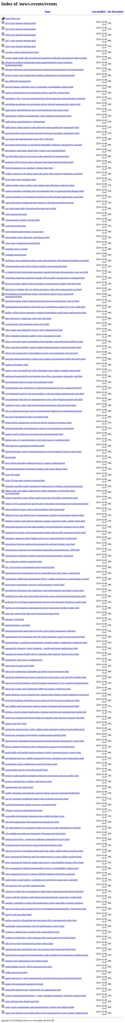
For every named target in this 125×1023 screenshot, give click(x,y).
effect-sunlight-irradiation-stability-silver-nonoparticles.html (33, 336)
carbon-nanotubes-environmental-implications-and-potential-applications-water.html (44, 197)
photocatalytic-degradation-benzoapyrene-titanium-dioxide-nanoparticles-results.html (44, 741)
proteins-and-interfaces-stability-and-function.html (28, 781)
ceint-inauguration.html (16, 214)
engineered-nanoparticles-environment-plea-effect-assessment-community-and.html (43, 376)
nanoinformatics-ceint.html (17, 625)
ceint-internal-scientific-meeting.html (22, 220)
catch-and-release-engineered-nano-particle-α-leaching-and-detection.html (39, 202)
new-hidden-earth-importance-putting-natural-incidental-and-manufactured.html (42, 706)
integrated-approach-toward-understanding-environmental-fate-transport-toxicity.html (44, 527)
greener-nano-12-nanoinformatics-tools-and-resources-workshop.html (37, 440)
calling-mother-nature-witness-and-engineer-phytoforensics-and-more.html (39, 185)
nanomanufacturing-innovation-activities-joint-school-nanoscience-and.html (40, 631)
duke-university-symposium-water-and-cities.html (28, 318)
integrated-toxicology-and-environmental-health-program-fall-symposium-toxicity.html (45, 532)
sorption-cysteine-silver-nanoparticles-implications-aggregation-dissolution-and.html (44, 891)
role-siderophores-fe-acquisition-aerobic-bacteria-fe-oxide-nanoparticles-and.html (43, 828)
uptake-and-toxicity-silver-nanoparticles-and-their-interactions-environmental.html (43, 978)
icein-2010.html (12, 474)
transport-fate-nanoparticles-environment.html (26, 961)
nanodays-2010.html (14, 619)
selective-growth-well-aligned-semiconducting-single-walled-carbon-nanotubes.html (44, 851)
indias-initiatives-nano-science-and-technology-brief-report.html (35, 509)
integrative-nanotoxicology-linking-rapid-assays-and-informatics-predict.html (41, 538)
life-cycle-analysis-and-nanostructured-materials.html (29, 567)
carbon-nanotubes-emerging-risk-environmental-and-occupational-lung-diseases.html (44, 191)
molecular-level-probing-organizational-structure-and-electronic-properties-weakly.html (45, 602)
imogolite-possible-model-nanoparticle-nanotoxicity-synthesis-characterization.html (44, 486)
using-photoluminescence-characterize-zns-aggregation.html (33, 990)
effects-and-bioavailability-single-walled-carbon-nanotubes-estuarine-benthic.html (43, 347)
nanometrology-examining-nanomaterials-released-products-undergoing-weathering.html (46, 642)
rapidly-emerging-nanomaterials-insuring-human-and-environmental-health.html (42, 793)
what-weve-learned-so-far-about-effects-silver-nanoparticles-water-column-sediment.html (46, 1013)
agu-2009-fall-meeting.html (18, 81)
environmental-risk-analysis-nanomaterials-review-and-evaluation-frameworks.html (44, 399)
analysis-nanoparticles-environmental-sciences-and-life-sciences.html (37, 92)
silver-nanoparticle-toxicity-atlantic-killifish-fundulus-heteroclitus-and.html (40, 874)
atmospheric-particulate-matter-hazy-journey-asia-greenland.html (35, 150)
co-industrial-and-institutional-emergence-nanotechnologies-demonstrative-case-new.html (46, 272)
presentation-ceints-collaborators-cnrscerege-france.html (31, 764)
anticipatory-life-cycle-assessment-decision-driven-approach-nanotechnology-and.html (45, 98)
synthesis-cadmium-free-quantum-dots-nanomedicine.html (32, 932)
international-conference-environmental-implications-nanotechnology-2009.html (42, 550)
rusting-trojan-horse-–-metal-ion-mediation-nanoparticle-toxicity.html (37, 839)
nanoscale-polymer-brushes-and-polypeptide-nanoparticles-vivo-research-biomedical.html (46, 683)
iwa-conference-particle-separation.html (23, 561)
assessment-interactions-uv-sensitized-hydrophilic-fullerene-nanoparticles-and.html (43, 145)
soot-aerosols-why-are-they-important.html (25, 885)
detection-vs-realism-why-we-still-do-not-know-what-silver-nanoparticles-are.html (43, 289)
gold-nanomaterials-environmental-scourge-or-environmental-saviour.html (39, 428)
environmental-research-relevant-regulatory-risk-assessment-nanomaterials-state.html (44, 393)
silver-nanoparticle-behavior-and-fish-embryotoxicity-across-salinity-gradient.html (43, 856)
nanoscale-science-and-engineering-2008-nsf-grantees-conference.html (38, 689)
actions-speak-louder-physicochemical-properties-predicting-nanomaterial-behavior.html (46, 58)
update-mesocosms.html (16, 972)
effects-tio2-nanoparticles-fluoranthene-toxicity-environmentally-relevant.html (41, 353)
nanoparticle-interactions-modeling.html (23, 660)
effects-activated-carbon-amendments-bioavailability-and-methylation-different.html (44, 341)
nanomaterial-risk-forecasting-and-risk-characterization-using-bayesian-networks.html (45, 637)
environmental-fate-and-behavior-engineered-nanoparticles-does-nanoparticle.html (43, 388)
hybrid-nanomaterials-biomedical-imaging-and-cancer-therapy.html (36, 469)
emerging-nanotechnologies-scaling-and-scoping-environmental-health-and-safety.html (45, 359)
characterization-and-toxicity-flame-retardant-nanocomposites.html (36, 266)
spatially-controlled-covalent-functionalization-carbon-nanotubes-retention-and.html (44, 903)
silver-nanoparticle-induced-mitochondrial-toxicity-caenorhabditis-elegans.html (42, 868)
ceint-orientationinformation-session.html (24, 231)
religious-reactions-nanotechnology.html (23, 810)
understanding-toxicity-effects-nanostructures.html (28, 966)
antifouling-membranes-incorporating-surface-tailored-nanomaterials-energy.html (42, 104)
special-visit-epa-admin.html (18, 914)
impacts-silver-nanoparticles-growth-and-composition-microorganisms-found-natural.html (46, 503)
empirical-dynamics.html (16, 364)
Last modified (99, 11)
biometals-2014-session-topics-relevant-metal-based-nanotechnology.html (39, 162)
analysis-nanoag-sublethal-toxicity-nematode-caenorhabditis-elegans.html (39, 87)
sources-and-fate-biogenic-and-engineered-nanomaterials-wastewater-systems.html (43, 897)
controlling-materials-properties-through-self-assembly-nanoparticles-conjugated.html (44, 278)
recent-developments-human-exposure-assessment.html (30, 804)
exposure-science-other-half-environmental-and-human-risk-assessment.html (40, 405)
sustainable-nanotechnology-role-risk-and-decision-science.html (34, 926)
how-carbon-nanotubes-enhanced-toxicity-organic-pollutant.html (35, 463)
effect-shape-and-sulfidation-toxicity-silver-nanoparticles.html (34, 330)
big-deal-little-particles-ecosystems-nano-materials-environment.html (37, 156)
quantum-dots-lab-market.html (19, 787)
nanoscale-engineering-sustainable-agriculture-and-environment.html (37, 671)
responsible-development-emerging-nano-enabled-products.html (34, 816)
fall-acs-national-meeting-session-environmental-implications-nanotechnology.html (43, 411)
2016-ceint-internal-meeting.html (20, 35)
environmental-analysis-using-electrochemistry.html (29, 382)
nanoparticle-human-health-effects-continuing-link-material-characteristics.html (42, 654)
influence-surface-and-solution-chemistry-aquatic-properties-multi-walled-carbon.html (45, 521)
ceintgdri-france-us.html (16, 249)
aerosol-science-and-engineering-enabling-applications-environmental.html (40, 75)
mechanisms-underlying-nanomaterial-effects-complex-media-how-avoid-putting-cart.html (47, 579)
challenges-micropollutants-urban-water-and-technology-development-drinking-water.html (47, 260)
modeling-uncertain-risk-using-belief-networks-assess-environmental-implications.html (45, 596)
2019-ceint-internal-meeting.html (20, 46)
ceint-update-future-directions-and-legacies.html (27, 237)
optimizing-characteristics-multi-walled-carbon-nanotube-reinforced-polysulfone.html (44, 729)
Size (109, 11)
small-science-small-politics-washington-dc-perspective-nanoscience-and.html (41, 880)
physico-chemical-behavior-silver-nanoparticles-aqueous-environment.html (40, 746)
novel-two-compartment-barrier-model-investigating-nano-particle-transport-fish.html (44, 718)
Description (117, 11)
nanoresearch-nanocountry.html (19, 665)
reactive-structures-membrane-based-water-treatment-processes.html (36, 799)
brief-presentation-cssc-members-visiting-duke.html (29, 168)
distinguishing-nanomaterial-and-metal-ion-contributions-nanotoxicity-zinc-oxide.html (45, 307)
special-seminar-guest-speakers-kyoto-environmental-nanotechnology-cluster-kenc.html (45, 909)
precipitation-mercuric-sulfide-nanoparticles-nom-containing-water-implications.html (44, 758)
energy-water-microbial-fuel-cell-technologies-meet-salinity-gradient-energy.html (42, 370)
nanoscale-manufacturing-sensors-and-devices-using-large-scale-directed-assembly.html (45, 677)
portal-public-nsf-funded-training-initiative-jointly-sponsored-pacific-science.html (43, 752)
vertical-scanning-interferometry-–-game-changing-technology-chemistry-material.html (45, 995)
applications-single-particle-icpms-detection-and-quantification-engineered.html (42, 127)
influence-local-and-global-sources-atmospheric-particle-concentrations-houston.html (44, 515)
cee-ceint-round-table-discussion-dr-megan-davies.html (30, 208)
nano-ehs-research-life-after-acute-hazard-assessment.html (32, 613)
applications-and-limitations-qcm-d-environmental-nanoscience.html (36, 110)
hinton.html (10, 457)
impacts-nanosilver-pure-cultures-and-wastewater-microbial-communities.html (41, 498)
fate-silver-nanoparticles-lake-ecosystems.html (26, 417)
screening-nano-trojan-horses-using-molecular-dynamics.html (33, 845)
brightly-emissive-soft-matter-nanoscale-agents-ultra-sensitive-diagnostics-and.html (43, 173)
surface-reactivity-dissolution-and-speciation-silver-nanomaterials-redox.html (41, 920)
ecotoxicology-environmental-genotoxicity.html (27, 324)
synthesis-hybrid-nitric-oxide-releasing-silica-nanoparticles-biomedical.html (40, 937)
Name (47, 11)
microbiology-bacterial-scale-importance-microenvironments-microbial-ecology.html (44, 590)
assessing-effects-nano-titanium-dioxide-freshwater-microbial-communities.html (42, 133)
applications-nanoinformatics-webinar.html (25, 121)
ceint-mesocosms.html (15, 226)
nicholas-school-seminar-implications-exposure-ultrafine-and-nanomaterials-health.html (45, 712)
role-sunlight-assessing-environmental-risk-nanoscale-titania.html (35, 833)
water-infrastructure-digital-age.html (22, 1001)
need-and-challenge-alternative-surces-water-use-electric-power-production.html (42, 700)
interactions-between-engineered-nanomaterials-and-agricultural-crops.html (40, 544)
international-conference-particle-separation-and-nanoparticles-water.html (39, 555)
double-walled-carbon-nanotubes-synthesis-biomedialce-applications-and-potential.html (45, 312)
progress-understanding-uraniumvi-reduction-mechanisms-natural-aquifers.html (42, 775)
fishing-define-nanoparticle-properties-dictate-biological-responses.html (38, 422)
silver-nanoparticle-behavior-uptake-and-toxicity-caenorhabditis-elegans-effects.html (44, 862)
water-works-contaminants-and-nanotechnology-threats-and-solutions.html (39, 1007)
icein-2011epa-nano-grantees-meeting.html (25, 480)
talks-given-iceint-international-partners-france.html (29, 943)
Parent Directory (12, 18)
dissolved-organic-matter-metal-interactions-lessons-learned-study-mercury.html (42, 301)
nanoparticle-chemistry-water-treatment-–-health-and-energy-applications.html (41, 648)
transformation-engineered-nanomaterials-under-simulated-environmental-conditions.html (46, 955)
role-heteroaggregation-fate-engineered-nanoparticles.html (32, 822)
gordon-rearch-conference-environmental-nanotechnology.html (34, 434)
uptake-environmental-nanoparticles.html (24, 984)
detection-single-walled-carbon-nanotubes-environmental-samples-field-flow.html (43, 283)
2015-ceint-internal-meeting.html (20, 29)
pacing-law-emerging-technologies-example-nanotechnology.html (35, 735)
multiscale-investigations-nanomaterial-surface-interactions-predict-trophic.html (42, 608)
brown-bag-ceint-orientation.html (20, 179)
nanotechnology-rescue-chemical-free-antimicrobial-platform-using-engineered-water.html (47, 694)
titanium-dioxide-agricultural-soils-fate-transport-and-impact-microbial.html (40, 949)
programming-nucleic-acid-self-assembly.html (26, 770)
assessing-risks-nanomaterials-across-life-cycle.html (29, 139)
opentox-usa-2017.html (16, 723)
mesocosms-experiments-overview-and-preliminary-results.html (34, 584)
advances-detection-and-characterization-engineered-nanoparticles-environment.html (44, 69)
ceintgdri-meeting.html (15, 255)
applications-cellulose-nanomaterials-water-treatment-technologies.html (38, 116)
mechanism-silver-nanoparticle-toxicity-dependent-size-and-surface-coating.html (42, 573)
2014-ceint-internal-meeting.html (20, 23)
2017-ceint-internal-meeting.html (20, 40)
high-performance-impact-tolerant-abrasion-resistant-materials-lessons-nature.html (43, 451)
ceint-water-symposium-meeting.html (22, 243)
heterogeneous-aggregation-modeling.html (24, 446)
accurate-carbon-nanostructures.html (22, 52)
